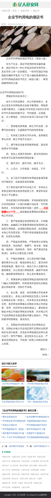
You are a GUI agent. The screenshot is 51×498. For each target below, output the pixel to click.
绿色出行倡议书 (10, 425)
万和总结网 (25, 461)
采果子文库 (6, 461)
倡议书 (36, 11)
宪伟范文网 (41, 457)
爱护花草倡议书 (10, 417)
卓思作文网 (24, 479)
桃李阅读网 (16, 470)
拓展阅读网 (35, 470)
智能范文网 (25, 474)
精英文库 (32, 479)
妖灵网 (23, 457)
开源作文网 (25, 470)
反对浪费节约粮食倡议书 (38, 417)
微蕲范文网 (35, 474)
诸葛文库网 (43, 465)
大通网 (39, 479)
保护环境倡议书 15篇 (36, 429)
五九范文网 (14, 465)
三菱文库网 (25, 487)
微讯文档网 (24, 465)
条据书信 (25, 11)
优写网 (14, 483)
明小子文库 (6, 470)
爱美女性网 (28, 483)
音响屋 (42, 470)
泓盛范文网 (16, 457)
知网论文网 (6, 457)
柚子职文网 (44, 461)
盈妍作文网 (6, 474)
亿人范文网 (21, 495)
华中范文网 (6, 487)
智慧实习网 (31, 457)
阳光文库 (15, 479)
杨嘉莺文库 (6, 483)
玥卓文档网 (33, 465)
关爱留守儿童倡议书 (36, 433)
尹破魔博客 (16, 487)
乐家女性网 (6, 479)
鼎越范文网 (38, 483)
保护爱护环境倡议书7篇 (13, 433)
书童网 (20, 483)
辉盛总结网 (16, 461)
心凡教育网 (35, 461)
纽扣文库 (5, 465)
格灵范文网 (16, 474)
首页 (14, 11)
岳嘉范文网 (44, 474)
